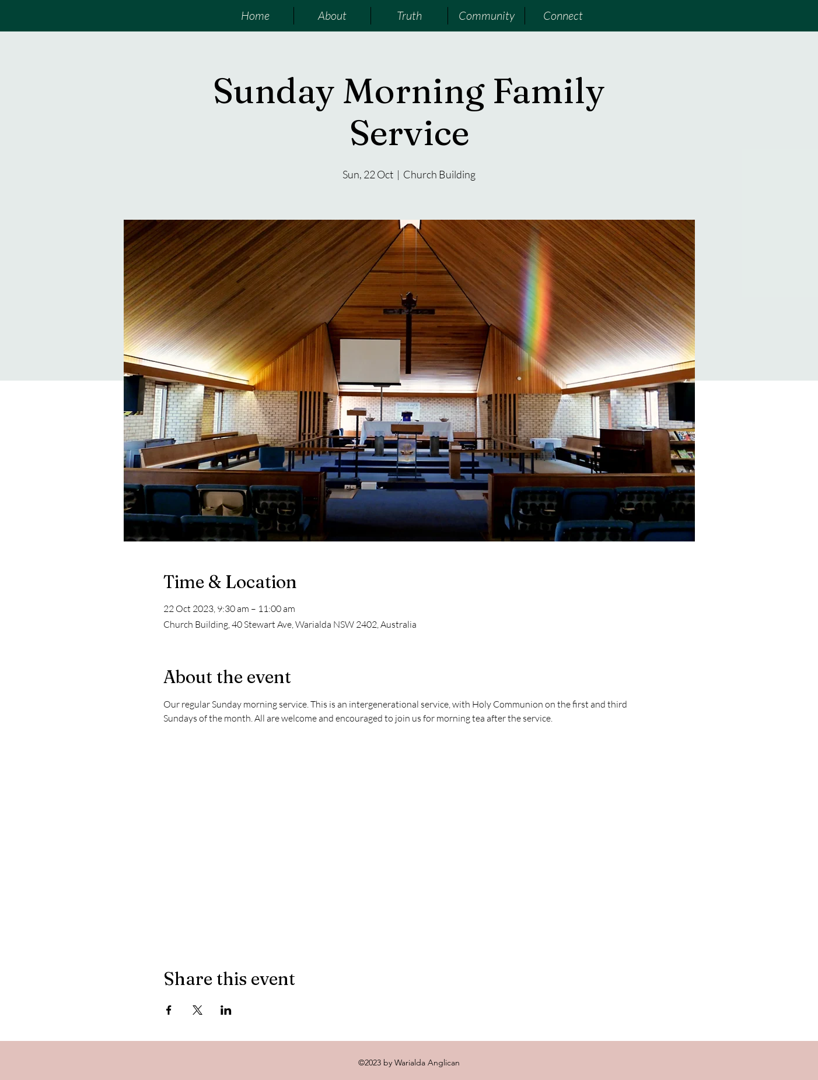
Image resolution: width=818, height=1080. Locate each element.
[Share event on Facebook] (168, 1010)
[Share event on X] (197, 1010)
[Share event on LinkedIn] (226, 1010)
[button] (331, 15)
